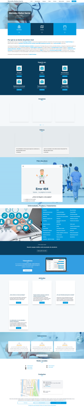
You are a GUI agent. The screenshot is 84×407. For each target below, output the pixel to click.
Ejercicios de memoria (61, 230)
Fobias (44, 226)
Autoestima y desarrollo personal (61, 221)
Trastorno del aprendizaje (75, 216)
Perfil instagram (51, 365)
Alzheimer (58, 218)
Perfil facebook (30, 365)
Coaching (45, 220)
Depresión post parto (74, 234)
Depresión (45, 216)
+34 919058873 (47, 386)
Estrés (58, 226)
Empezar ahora (27, 270)
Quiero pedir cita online (42, 250)
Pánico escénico (60, 236)
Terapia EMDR (72, 212)
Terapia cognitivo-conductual (62, 232)
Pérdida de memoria (74, 218)
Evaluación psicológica (61, 214)
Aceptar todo (58, 402)
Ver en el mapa (30, 387)
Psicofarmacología (73, 214)
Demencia (72, 230)
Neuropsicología (46, 214)
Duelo (58, 210)
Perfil (31, 1)
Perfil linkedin (29, 367)
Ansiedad (45, 210)
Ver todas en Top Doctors (42, 355)
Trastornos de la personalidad (62, 216)
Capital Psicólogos (69, 41)
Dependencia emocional (47, 212)
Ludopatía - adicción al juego (48, 239)
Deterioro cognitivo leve (47, 218)
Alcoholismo (72, 236)
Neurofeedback (73, 210)
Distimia (44, 236)
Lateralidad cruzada (60, 228)
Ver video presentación (19, 18)
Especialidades (37, 1)
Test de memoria (73, 228)
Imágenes (44, 1)
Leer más (19, 76)
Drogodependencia (46, 232)
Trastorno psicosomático (75, 226)
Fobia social (72, 224)
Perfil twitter (50, 367)
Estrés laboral (59, 234)
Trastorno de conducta (74, 220)
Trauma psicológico (60, 212)
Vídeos (49, 1)
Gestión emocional (46, 234)
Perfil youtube (29, 368)
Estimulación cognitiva (47, 230)
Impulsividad (45, 228)
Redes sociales (61, 1)
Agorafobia (59, 224)
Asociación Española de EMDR (56, 50)
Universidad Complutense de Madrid (26, 46)
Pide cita (74, 1)
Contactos (68, 1)
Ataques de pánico (46, 224)
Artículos (54, 1)
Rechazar (25, 402)
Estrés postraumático (74, 232)
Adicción (58, 239)
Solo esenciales (42, 402)
